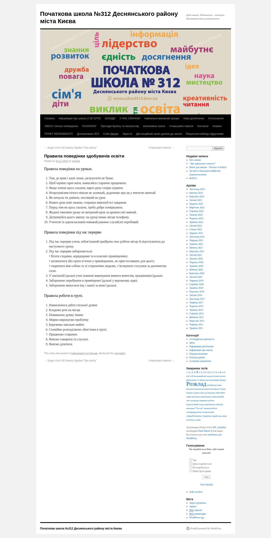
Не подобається (201, 467)
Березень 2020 (196, 273)
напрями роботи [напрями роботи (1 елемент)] (206, 400)
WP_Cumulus (219, 427)
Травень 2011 (196, 328)
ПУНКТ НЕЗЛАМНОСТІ (59, 133)
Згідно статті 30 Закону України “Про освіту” (70, 147)
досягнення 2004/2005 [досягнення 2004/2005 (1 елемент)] (215, 393)
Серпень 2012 (196, 313)
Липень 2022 (196, 214)
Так (194, 460)
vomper (76, 161)
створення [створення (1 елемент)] (206, 416)
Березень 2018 (196, 291)
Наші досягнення (194, 118)
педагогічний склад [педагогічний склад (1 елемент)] (195, 404)
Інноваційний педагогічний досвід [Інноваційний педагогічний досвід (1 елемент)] (209, 376)
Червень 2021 (196, 240)
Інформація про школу (201, 350)
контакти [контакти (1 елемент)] (196, 397)
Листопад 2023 (197, 189)
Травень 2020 (196, 266)
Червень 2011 (196, 324)
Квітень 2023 (196, 192)
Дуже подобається (202, 463)
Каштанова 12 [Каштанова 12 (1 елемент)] (192, 380)
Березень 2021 (196, 251)
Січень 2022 (195, 229)
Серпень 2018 (196, 284)
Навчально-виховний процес (161, 118)
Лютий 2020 (195, 277)
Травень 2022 (196, 222)
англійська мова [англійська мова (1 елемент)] (214, 385)
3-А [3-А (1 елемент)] (212, 372)
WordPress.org (196, 517)
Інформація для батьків (84, 353)
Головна (50, 118)
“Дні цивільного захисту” (202, 163)
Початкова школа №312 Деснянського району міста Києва (81, 528)
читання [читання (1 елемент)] (190, 420)
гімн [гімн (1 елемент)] (202, 393)
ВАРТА (193, 178)
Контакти (202, 126)
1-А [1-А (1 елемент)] (188, 372)
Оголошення (216, 118)
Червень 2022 (196, 218)
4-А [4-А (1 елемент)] (223, 372)
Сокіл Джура (111, 133)
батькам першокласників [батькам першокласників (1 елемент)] (197, 389)
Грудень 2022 (196, 203)
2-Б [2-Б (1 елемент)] (204, 372)
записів (195, 510)
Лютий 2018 (195, 295)
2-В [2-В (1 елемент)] (208, 372)
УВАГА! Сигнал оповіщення (61, 126)
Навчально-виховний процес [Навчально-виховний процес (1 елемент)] (213, 380)
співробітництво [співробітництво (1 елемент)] (193, 416)
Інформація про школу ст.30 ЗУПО (80, 118)
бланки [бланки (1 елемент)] (189, 393)
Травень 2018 (196, 287)
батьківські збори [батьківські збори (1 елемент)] (218, 389)
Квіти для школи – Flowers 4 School (207, 167)
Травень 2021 (196, 244)
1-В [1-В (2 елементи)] (196, 372)
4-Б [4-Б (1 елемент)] (187, 376)
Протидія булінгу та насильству (120, 126)
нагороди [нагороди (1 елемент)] (194, 400)
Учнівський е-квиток (181, 126)
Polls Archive (196, 491)
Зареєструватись (197, 502)
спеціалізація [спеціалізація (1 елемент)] (208, 412)
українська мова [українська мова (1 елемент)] (219, 416)
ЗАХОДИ (110, 118)
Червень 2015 (196, 306)
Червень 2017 (196, 302)
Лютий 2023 (195, 200)
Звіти (192, 342)
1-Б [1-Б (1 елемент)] (191, 372)
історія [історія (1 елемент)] (197, 420)
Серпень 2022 (196, 211)
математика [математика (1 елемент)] (206, 397)
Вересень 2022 (197, 207)
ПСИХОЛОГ (89, 126)
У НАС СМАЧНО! (130, 118)
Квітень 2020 (196, 269)
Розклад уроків (197, 357)
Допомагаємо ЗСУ (88, 133)
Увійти (192, 506)
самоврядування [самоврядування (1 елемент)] (193, 412)
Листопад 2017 (197, 298)
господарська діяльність (201, 339)
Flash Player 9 (205, 431)
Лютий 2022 (195, 225)
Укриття (127, 133)
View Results (206, 484)
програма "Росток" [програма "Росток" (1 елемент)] (195, 408)
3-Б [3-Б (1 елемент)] (215, 372)
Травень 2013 (196, 309)
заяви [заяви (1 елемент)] (188, 397)
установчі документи (200, 361)
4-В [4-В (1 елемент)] (191, 376)
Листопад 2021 (197, 236)
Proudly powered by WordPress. (206, 528)
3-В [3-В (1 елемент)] (219, 372)
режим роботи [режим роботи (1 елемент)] (210, 408)
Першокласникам (198, 353)
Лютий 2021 (195, 255)
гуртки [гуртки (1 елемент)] (196, 393)
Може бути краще (202, 471)
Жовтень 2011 (196, 317)
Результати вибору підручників (204, 133)
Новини (217, 126)
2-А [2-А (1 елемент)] (200, 372)
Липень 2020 (196, 258)
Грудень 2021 (196, 233)
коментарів (197, 513)
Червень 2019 (196, 280)
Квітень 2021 (196, 247)
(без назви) (195, 159)
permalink (120, 353)
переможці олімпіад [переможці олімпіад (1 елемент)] (214, 404)
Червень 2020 (196, 262)
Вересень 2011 (196, 320)
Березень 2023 (196, 196)
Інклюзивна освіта (154, 126)
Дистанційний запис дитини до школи (159, 133)
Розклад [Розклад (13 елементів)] (196, 384)
